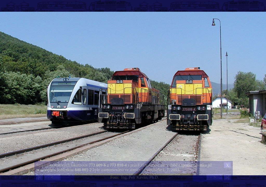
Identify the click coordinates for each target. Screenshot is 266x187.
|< (39, 177)
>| (227, 177)
